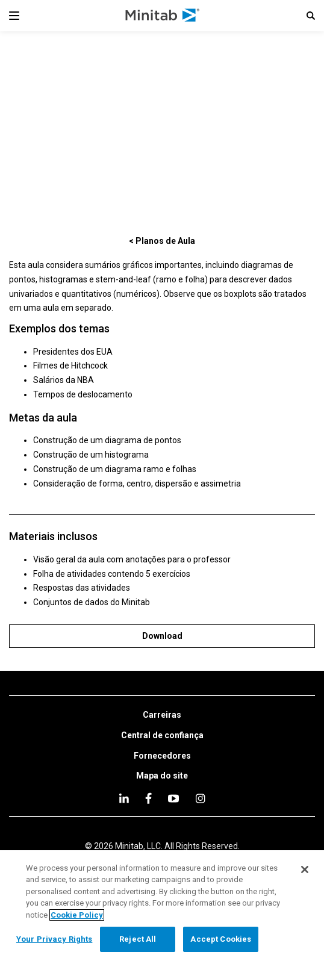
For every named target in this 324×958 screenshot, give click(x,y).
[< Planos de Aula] (162, 240)
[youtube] (173, 798)
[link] (162, 715)
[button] (311, 15)
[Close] (304, 869)
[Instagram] (200, 798)
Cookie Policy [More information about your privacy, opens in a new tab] (77, 914)
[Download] (162, 636)
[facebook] (148, 798)
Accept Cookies (220, 939)
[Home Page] (163, 15)
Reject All (137, 939)
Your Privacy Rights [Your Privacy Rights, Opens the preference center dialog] (54, 939)
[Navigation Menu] (14, 15)
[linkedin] (124, 798)
